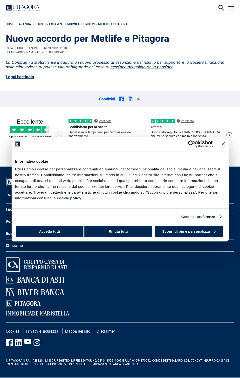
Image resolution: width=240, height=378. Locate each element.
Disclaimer (106, 331)
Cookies (12, 331)
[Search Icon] (221, 7)
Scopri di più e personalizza (189, 231)
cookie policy (69, 198)
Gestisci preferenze (198, 217)
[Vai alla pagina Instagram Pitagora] (37, 342)
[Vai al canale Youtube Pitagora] (27, 342)
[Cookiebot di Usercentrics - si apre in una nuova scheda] (192, 143)
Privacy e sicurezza (42, 331)
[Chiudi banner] (223, 144)
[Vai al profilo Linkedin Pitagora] (18, 342)
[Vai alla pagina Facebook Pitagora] (9, 342)
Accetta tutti (49, 231)
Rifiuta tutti (118, 231)
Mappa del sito (77, 331)
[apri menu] (231, 8)
